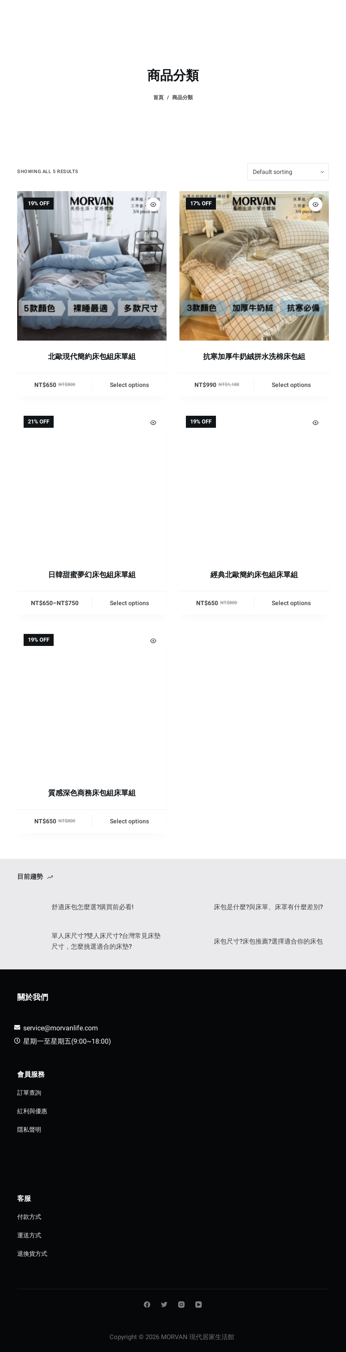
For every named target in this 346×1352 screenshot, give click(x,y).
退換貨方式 (32, 1253)
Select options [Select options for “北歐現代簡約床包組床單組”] (129, 384)
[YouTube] (198, 1304)
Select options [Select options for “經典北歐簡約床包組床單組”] (291, 603)
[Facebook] (147, 1304)
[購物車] (305, 15)
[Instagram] (181, 1304)
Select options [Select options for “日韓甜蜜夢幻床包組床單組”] (129, 603)
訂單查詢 (29, 1092)
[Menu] (325, 15)
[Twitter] (164, 1304)
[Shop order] (288, 171)
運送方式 (29, 1235)
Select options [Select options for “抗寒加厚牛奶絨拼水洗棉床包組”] (291, 384)
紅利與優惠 (32, 1111)
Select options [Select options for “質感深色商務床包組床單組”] (129, 821)
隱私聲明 (29, 1129)
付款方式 (29, 1216)
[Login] (285, 15)
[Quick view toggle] (153, 204)
